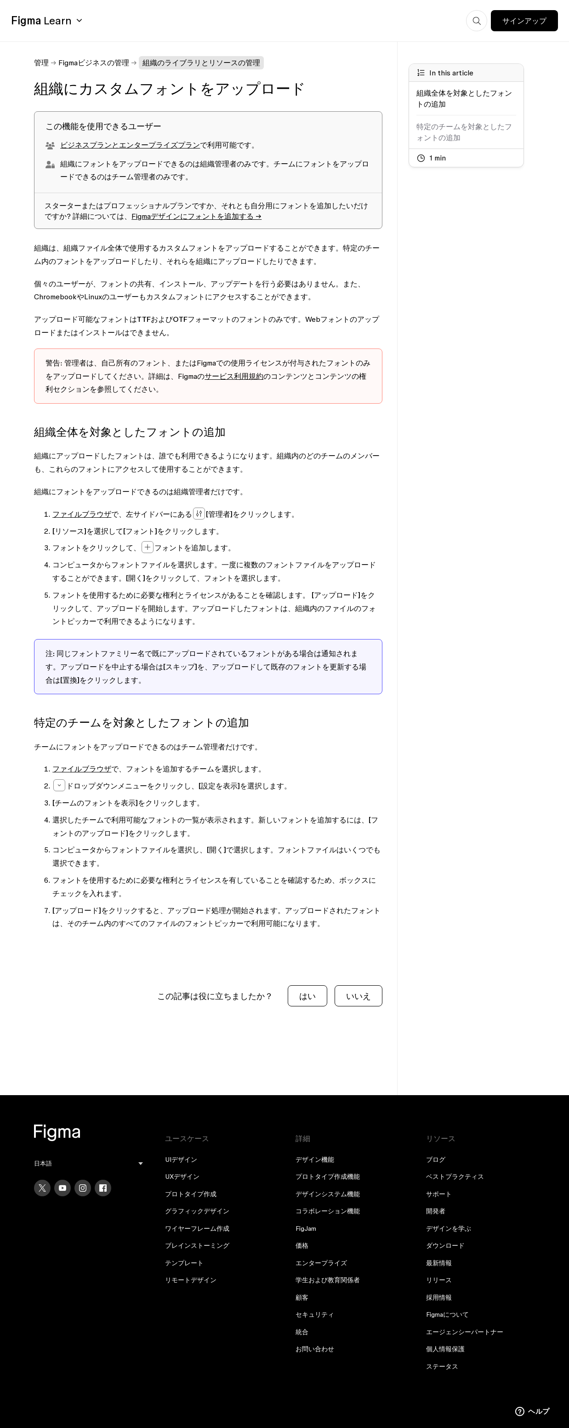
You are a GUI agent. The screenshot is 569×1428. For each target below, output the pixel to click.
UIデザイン (181, 1159)
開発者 (435, 1211)
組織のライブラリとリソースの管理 (201, 62)
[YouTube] (62, 1188)
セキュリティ (315, 1314)
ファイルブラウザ (81, 514)
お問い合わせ (315, 1349)
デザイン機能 (315, 1159)
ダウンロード (445, 1245)
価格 (302, 1245)
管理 (41, 62)
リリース (439, 1280)
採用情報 (439, 1297)
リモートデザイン (190, 1280)
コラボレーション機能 (328, 1211)
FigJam (306, 1228)
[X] (42, 1188)
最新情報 (439, 1263)
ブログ (435, 1159)
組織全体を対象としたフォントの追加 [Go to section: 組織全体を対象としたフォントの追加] (464, 98)
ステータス (442, 1366)
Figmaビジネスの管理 (93, 62)
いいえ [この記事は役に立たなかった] (358, 996)
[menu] (88, 1163)
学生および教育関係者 (328, 1280)
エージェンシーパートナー (464, 1332)
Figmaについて (447, 1314)
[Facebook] (103, 1188)
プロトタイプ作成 (190, 1194)
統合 (302, 1332)
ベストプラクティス (455, 1176)
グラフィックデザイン (197, 1211)
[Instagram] (82, 1188)
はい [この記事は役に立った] (307, 996)
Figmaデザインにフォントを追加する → (196, 216)
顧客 (302, 1297)
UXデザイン (182, 1176)
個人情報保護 (445, 1349)
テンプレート (184, 1263)
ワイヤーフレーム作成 (197, 1228)
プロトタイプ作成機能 (328, 1176)
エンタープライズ (321, 1263)
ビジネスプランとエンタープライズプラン (130, 145)
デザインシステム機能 (328, 1194)
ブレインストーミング (197, 1245)
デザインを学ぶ (448, 1228)
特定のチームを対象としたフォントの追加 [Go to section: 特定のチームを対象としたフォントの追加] (464, 132)
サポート (439, 1194)
